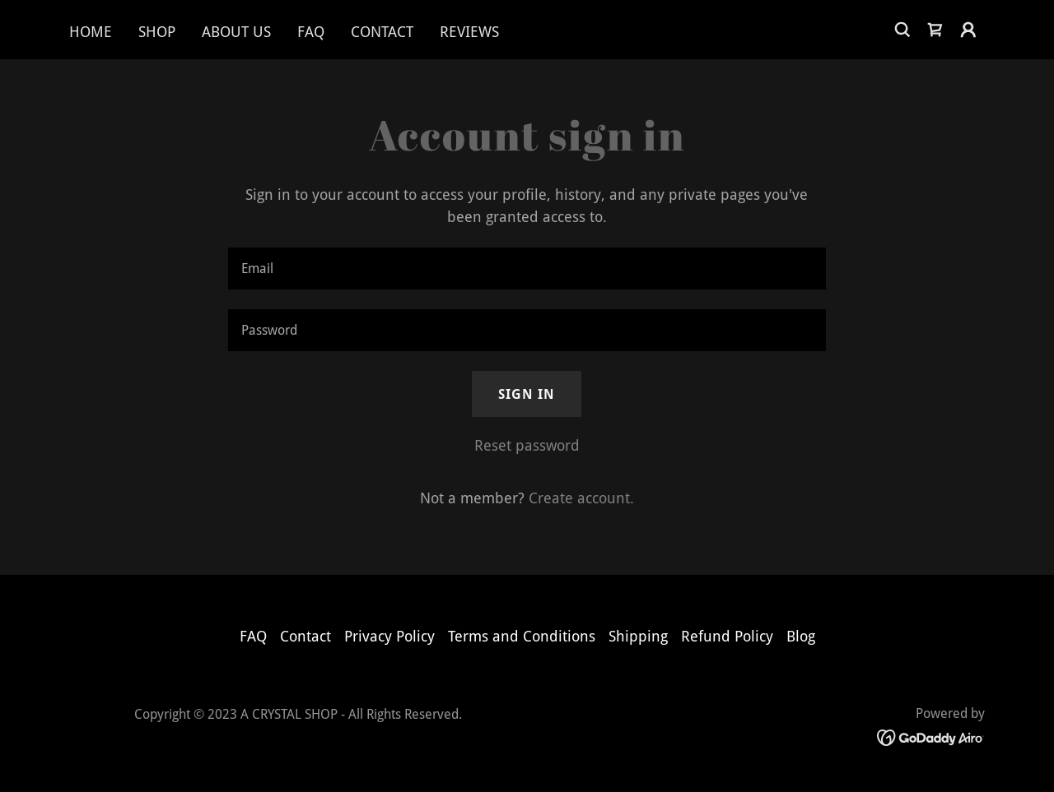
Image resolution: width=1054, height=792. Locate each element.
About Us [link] (236, 31)
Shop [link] (156, 31)
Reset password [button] (527, 445)
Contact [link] (382, 31)
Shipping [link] (638, 636)
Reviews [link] (469, 31)
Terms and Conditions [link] (521, 636)
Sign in (526, 394)
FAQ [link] (310, 31)
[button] (968, 29)
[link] (935, 29)
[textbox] (526, 268)
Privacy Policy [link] (389, 636)
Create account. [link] (581, 498)
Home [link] (90, 31)
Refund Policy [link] (727, 636)
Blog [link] (800, 636)
